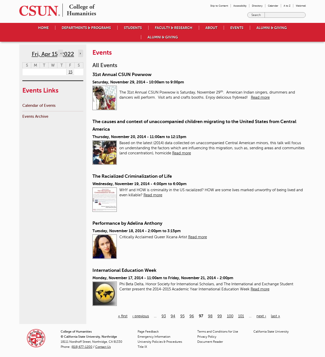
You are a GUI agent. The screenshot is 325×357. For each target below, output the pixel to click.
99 (219, 316)
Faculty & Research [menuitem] (173, 28)
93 (163, 316)
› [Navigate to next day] (80, 53)
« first (122, 316)
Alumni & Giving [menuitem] (271, 28)
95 (182, 316)
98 (210, 316)
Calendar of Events (39, 105)
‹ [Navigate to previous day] (60, 53)
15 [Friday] (70, 72)
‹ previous (140, 316)
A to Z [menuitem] (287, 5)
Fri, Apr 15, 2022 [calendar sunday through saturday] (53, 54)
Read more (260, 97)
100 (230, 316)
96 (191, 316)
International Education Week (124, 270)
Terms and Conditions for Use (217, 331)
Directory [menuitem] (257, 5)
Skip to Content (219, 5)
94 (173, 316)
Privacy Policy (206, 336)
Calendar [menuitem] (273, 5)
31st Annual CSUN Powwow (122, 74)
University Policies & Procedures (160, 342)
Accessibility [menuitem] (240, 5)
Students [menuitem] (133, 28)
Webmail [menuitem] (301, 5)
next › (261, 316)
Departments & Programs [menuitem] (86, 28)
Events (236, 28)
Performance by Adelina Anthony (127, 223)
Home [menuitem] (43, 28)
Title (142, 347)
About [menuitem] (211, 28)
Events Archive (35, 116)
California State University (271, 331)
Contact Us (103, 347)
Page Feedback (148, 331)
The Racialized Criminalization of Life (132, 176)
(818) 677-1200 (81, 347)
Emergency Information (154, 336)
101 (241, 316)
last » (275, 316)
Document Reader (210, 342)
